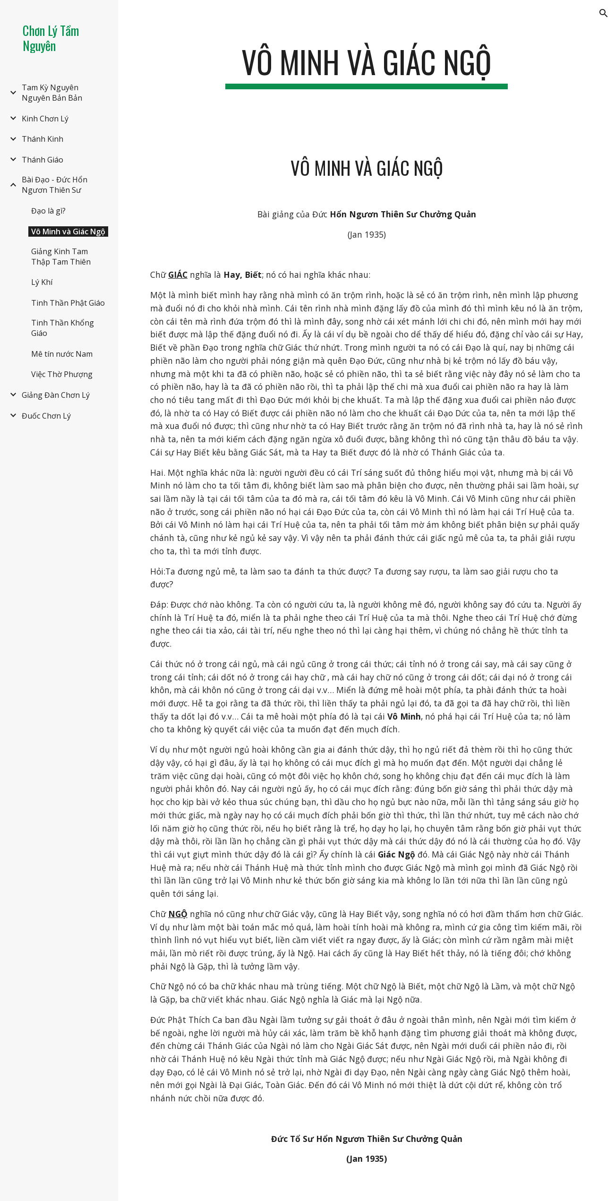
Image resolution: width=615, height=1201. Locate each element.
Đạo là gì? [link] (48, 211)
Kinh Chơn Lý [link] (45, 118)
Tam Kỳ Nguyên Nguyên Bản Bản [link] (52, 92)
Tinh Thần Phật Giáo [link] (68, 303)
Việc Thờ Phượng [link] (62, 374)
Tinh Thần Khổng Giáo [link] (62, 327)
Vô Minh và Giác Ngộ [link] (68, 231)
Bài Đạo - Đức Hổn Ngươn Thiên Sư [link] (54, 184)
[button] (603, 13)
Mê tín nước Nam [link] (62, 354)
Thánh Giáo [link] (42, 159)
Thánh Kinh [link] (42, 139)
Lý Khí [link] (41, 282)
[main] (366, 66)
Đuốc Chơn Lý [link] (46, 416)
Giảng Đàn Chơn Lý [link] (56, 395)
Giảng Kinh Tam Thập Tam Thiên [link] (61, 256)
